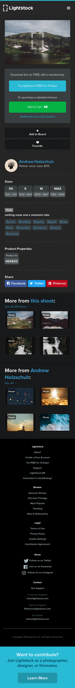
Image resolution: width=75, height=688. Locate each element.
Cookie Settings (37, 539)
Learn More (37, 678)
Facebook (15, 283)
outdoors (40, 227)
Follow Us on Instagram (40, 572)
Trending (37, 508)
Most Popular (37, 503)
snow (10, 221)
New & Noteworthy (37, 513)
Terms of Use (37, 528)
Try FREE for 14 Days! (37, 462)
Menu (68, 8)
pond (52, 221)
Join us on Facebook (40, 566)
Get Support (37, 588)
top (9, 227)
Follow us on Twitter (40, 560)
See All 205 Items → (17, 307)
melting (24, 221)
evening (12, 233)
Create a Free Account (37, 457)
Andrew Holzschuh (36, 162)
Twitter (36, 283)
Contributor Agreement (37, 544)
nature (55, 227)
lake (63, 221)
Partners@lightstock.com (37, 608)
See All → (11, 383)
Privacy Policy (37, 533)
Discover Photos (37, 493)
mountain (23, 227)
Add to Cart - (38, 107)
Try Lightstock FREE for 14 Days (37, 86)
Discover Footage (37, 498)
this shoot (42, 301)
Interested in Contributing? (37, 478)
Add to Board (37, 132)
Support (37, 468)
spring (39, 221)
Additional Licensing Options (37, 116)
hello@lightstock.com (37, 619)
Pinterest (57, 283)
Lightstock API (37, 473)
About (37, 452)
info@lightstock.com (37, 598)
